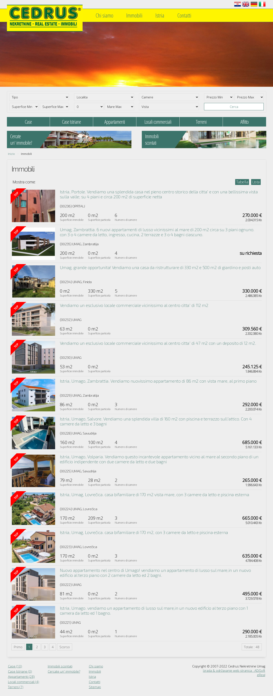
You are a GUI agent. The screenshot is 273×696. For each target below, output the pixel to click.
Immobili (134, 15)
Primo (18, 647)
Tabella (242, 181)
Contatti (184, 15)
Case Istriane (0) (20, 671)
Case (28, 121)
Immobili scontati (60, 666)
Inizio (11, 154)
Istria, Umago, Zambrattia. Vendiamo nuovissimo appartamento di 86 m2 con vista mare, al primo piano (158, 380)
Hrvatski (237, 4)
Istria (159, 15)
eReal (261, 675)
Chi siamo (104, 15)
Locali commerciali (157, 121)
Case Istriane (71, 121)
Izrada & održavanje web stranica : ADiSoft (234, 670)
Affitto (244, 121)
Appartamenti (114, 121)
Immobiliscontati (152, 139)
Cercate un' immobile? (64, 671)
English (245, 4)
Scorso (64, 647)
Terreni (201, 121)
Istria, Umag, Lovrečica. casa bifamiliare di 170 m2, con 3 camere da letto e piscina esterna (144, 532)
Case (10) (15, 666)
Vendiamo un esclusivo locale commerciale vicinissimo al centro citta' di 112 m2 (134, 305)
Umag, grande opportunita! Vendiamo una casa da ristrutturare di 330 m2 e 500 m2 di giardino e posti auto (160, 267)
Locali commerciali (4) (23, 682)
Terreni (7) (15, 687)
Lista (256, 181)
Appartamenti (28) (21, 676)
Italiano (262, 4)
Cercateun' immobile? (21, 139)
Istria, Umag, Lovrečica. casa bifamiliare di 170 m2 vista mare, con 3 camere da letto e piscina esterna (154, 494)
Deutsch (254, 4)
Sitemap (95, 687)
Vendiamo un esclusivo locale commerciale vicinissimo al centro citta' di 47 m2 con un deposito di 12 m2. (158, 343)
